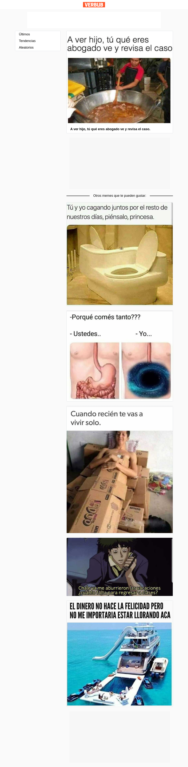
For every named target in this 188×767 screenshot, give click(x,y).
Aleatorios (26, 47)
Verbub (94, 4)
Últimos (24, 34)
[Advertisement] (94, 20)
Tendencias (27, 41)
